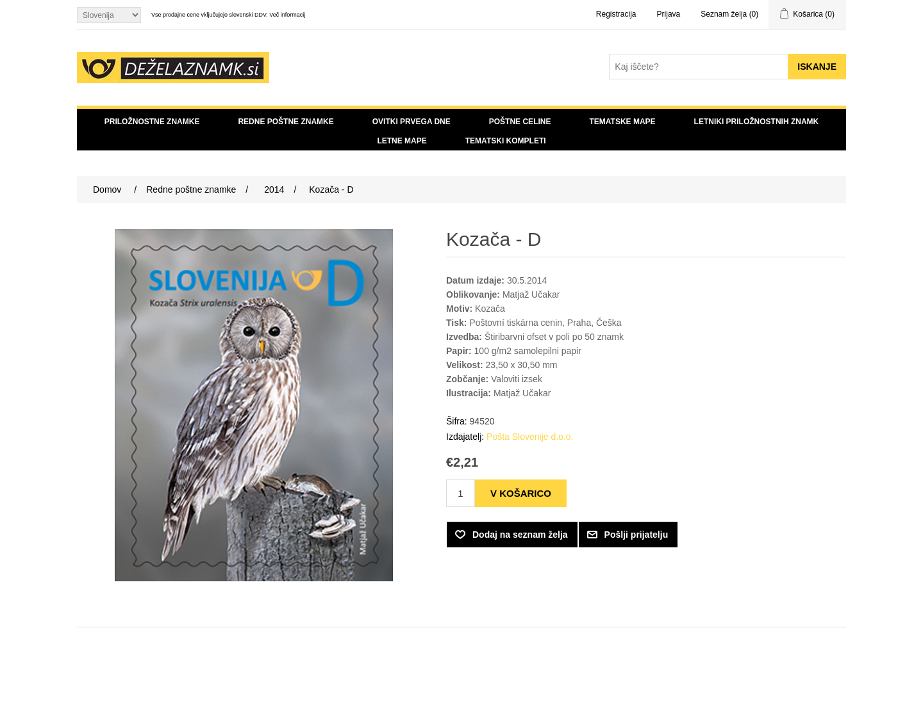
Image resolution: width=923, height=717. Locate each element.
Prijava (669, 14)
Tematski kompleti (505, 140)
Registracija (616, 14)
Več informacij (287, 15)
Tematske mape (622, 121)
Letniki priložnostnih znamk (756, 121)
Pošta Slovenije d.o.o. (529, 436)
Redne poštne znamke (285, 121)
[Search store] (698, 66)
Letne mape (401, 140)
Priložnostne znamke (152, 121)
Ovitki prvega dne (411, 121)
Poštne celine (520, 121)
